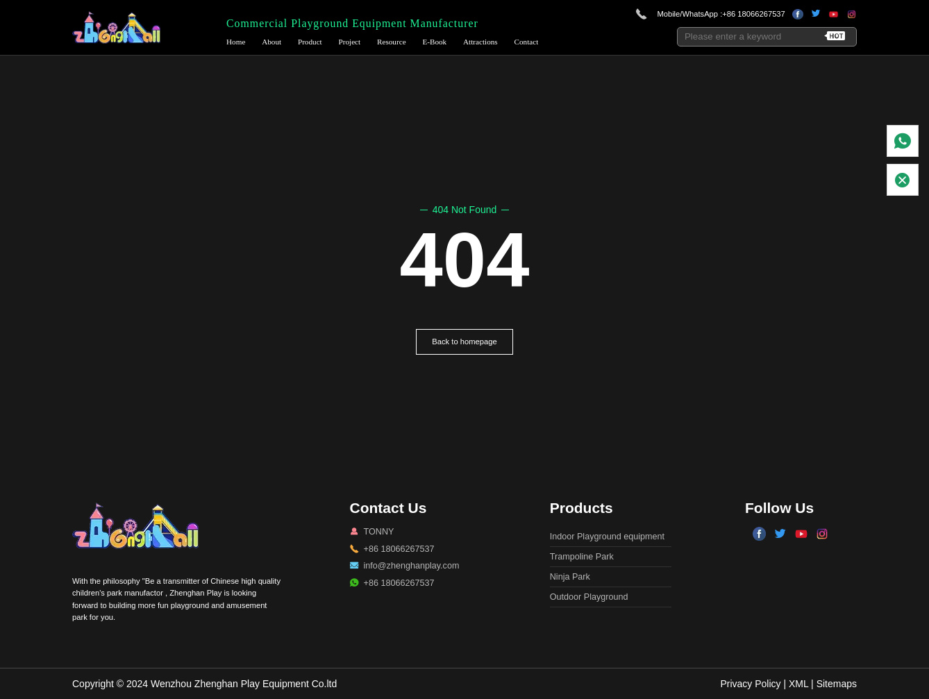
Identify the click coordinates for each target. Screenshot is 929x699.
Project (350, 41)
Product (310, 41)
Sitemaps (837, 683)
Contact (526, 41)
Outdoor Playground (589, 597)
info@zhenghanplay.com (412, 566)
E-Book (434, 41)
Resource (391, 41)
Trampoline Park (582, 557)
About (271, 41)
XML (798, 683)
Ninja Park (570, 577)
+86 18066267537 (753, 14)
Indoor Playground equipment (607, 536)
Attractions (480, 41)
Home (235, 41)
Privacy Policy (750, 683)
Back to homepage (464, 341)
